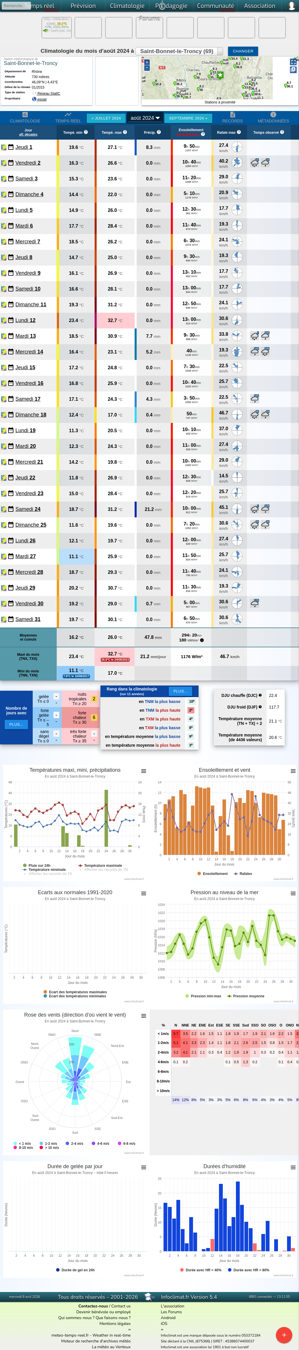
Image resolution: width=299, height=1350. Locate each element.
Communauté (216, 7)
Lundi (24, 210)
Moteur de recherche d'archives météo (96, 1341)
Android (168, 1318)
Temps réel (41, 7)
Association (259, 6)
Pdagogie (171, 5)
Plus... (180, 691)
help (260, 695)
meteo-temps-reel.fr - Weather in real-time (91, 1335)
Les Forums (171, 1312)
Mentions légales (115, 1323)
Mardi (24, 226)
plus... (16, 724)
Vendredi (28, 163)
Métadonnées (273, 117)
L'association (173, 1306)
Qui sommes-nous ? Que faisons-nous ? (94, 1318)
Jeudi (23, 147)
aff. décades (28, 134)
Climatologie (127, 6)
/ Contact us (105, 1306)
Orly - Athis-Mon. (56, 19)
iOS (164, 1323)
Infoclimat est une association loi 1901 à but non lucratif (205, 1347)
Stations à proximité (220, 102)
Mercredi (27, 242)
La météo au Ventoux (111, 1347)
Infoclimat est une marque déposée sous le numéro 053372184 (210, 1335)
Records (232, 117)
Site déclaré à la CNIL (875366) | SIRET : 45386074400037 (208, 1341)
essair (42, 99)
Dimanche (29, 194)
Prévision (83, 6)
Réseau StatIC (46, 94)
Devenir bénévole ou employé (103, 1312)
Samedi (26, 179)
